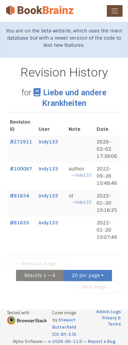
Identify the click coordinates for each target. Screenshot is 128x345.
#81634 (19, 196)
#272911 (21, 142)
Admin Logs (108, 312)
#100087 (21, 169)
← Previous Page (36, 264)
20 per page (86, 275)
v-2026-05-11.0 (65, 341)
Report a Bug (101, 341)
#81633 (19, 223)
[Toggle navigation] (115, 11)
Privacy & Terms (111, 321)
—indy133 (81, 175)
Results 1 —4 (39, 275)
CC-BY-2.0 (64, 334)
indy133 (48, 142)
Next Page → (97, 287)
